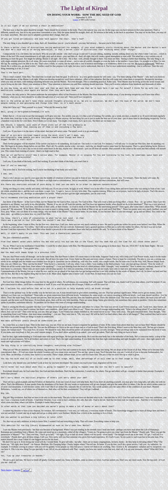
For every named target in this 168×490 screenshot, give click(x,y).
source (76, 20)
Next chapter (6, 487)
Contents (16, 487)
